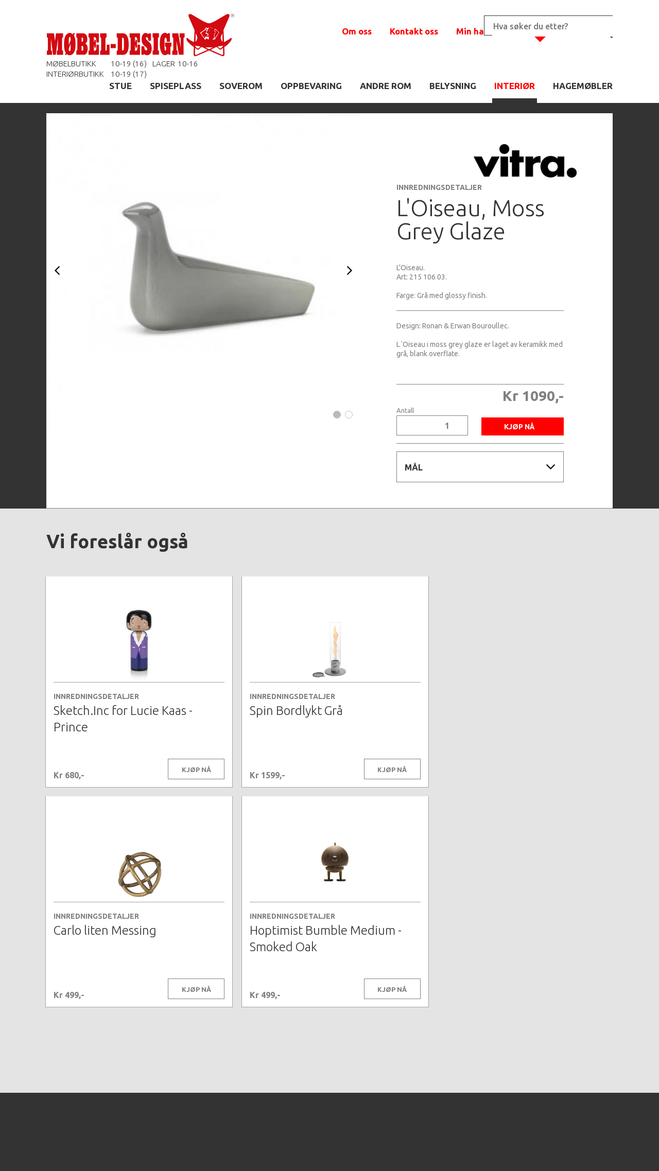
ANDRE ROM (385, 86)
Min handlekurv (489, 31)
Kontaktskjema (469, 1147)
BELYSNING (452, 86)
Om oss (357, 31)
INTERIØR (514, 86)
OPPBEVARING (311, 86)
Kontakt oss (414, 31)
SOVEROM (241, 86)
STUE (120, 86)
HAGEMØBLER (583, 86)
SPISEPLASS (175, 86)
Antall (405, 410)
